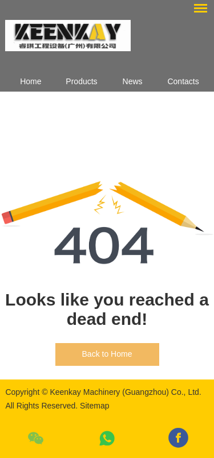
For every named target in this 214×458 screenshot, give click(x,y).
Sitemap (94, 405)
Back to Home (107, 353)
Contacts (183, 81)
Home (30, 81)
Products (81, 81)
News (133, 81)
